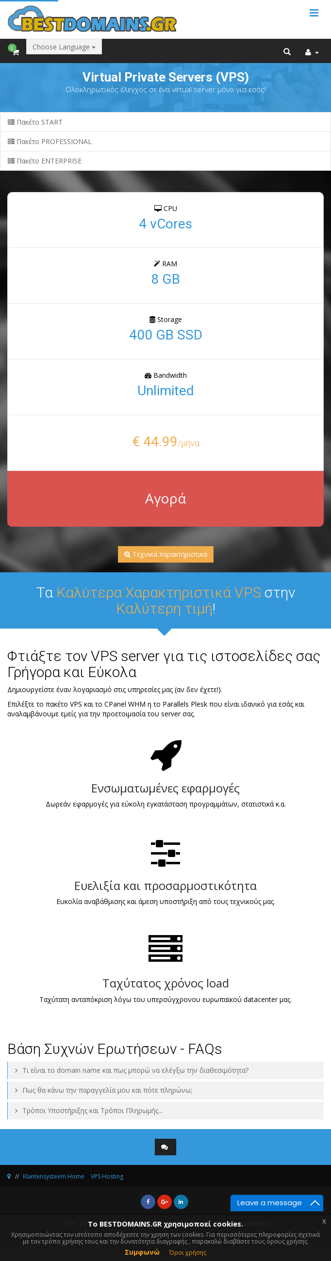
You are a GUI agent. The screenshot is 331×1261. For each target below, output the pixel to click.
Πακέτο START (35, 122)
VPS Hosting (107, 1176)
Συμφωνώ (142, 1252)
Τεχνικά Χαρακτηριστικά (165, 554)
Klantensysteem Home (53, 1176)
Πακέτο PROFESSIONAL (50, 141)
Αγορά (165, 498)
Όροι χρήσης (187, 1252)
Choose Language (64, 46)
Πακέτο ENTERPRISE (45, 160)
